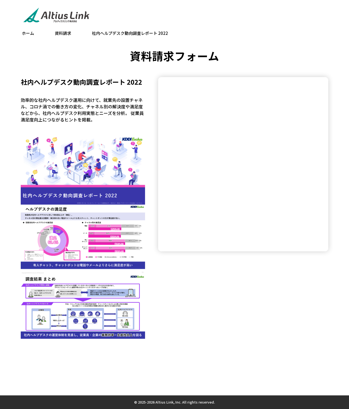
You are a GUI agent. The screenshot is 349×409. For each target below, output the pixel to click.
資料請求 (63, 33)
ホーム (28, 33)
